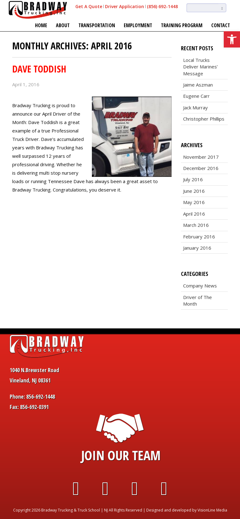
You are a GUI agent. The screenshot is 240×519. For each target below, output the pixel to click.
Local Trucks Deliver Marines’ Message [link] (200, 67)
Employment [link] (138, 25)
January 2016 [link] (197, 248)
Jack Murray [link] (195, 107)
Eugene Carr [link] (196, 96)
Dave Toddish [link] (39, 68)
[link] (232, 39)
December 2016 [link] (200, 168)
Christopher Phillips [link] (203, 119)
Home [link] (41, 25)
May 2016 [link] (194, 202)
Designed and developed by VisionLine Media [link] (186, 510)
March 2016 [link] (196, 225)
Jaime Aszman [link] (198, 85)
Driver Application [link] (124, 6)
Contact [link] (220, 25)
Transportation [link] (96, 25)
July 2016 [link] (193, 179)
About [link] (63, 25)
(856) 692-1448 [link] (162, 6)
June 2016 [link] (194, 191)
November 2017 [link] (201, 157)
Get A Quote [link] (88, 6)
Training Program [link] (181, 25)
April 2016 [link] (194, 214)
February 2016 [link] (199, 236)
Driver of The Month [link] (197, 300)
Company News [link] (200, 285)
